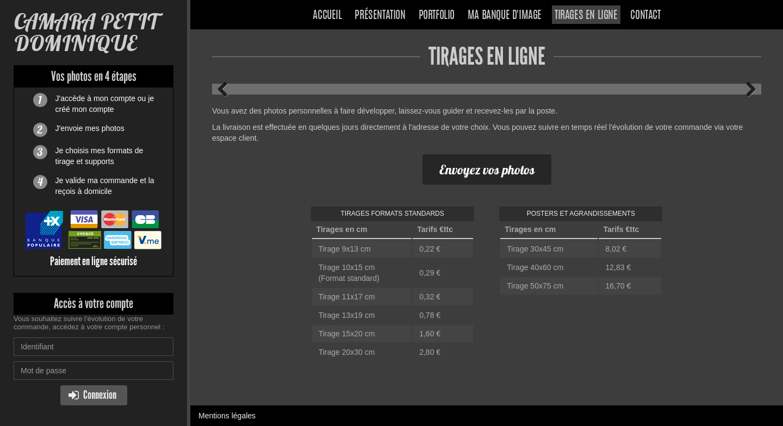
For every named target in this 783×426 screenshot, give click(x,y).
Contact (645, 15)
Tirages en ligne (586, 15)
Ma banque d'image (505, 15)
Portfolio (437, 15)
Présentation (380, 15)
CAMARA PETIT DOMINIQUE (87, 32)
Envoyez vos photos (487, 169)
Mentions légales (227, 415)
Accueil (327, 15)
